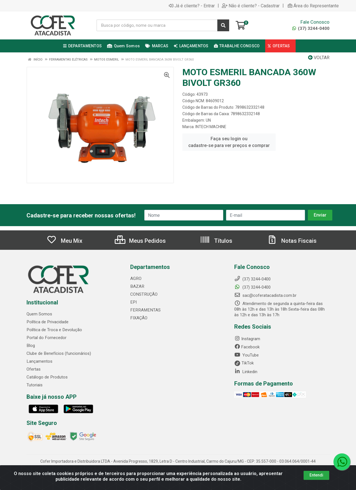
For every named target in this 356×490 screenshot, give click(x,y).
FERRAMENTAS (144, 310)
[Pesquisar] (223, 25)
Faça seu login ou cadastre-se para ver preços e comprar (229, 142)
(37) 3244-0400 (311, 28)
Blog (30, 345)
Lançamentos (39, 361)
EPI (133, 302)
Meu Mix (64, 240)
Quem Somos (39, 314)
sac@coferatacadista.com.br (265, 295)
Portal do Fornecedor (46, 337)
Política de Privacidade (47, 321)
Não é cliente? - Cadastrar (251, 5)
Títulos (216, 240)
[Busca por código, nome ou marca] (157, 25)
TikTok (244, 363)
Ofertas (33, 369)
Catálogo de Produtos (46, 377)
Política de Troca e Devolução (53, 329)
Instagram (247, 338)
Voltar (319, 57)
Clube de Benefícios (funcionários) (58, 353)
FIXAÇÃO (138, 317)
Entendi (316, 475)
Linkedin (245, 371)
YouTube (246, 355)
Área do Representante (313, 5)
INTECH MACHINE (210, 126)
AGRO (135, 278)
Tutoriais (34, 384)
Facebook (247, 346)
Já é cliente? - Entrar (192, 5)
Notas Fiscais (292, 240)
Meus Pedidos (140, 240)
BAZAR (137, 286)
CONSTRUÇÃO (143, 294)
